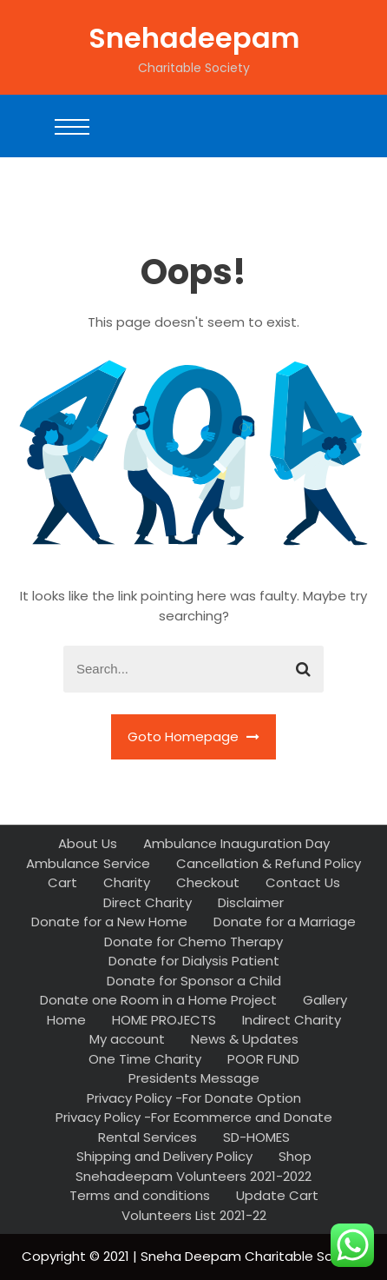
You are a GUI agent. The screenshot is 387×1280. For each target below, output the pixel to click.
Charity (126, 882)
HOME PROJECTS (164, 1020)
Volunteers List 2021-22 (193, 1215)
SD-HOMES (256, 1137)
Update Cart (277, 1195)
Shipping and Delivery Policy (164, 1156)
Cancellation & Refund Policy (268, 863)
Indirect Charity (291, 1020)
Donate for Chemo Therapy (193, 941)
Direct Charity (147, 902)
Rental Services (147, 1137)
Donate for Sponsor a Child (194, 981)
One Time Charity (145, 1059)
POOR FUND (263, 1059)
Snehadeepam (194, 37)
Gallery (325, 1000)
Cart (62, 882)
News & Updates (244, 1039)
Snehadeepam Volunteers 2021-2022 (193, 1176)
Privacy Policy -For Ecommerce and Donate (194, 1117)
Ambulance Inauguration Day (236, 843)
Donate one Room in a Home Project (158, 1000)
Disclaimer (251, 902)
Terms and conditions (139, 1195)
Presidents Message (193, 1078)
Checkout (207, 882)
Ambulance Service (88, 863)
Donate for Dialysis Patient (193, 961)
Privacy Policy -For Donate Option (194, 1098)
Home (66, 1020)
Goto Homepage (193, 736)
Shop (295, 1156)
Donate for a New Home (109, 921)
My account (127, 1039)
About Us (87, 843)
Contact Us (303, 882)
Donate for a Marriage (284, 921)
